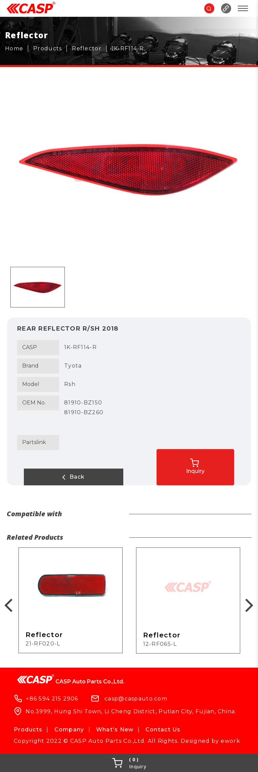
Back (50, 477)
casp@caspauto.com (135, 698)
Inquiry (221, 463)
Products (28, 729)
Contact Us (163, 729)
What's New (115, 729)
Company (69, 729)
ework (230, 741)
